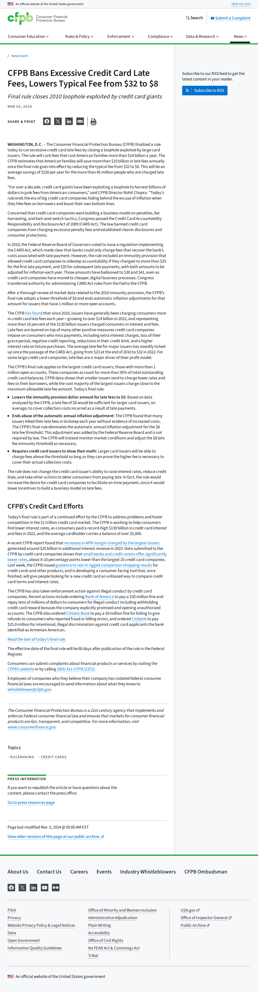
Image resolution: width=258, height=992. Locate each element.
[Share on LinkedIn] (69, 121)
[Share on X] (58, 121)
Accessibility (99, 933)
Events (104, 871)
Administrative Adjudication (112, 918)
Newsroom (19, 55)
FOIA (12, 910)
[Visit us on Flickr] (55, 887)
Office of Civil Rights (105, 941)
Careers (79, 871)
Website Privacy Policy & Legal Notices (41, 925)
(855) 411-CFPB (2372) (75, 669)
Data (12, 933)
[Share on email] (80, 121)
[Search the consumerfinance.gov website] (194, 18)
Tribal (93, 956)
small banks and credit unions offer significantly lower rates (87, 557)
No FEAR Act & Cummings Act (114, 948)
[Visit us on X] (22, 887)
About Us (18, 871)
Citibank (139, 619)
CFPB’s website (21, 669)
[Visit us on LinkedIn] (33, 887)
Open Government (24, 941)
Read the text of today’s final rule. (37, 639)
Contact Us (49, 871)
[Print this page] (93, 122)
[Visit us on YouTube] (44, 887)
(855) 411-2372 (241, 4)
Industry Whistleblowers (148, 871)
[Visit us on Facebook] (11, 887)
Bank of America (99, 597)
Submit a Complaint (230, 18)
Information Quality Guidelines (35, 948)
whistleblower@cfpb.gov (29, 690)
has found (34, 313)
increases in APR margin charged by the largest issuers (111, 543)
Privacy (14, 918)
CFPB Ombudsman (205, 871)
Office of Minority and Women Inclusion (122, 910)
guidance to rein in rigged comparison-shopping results (103, 565)
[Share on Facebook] (47, 121)
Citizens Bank (78, 613)
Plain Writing (99, 925)
